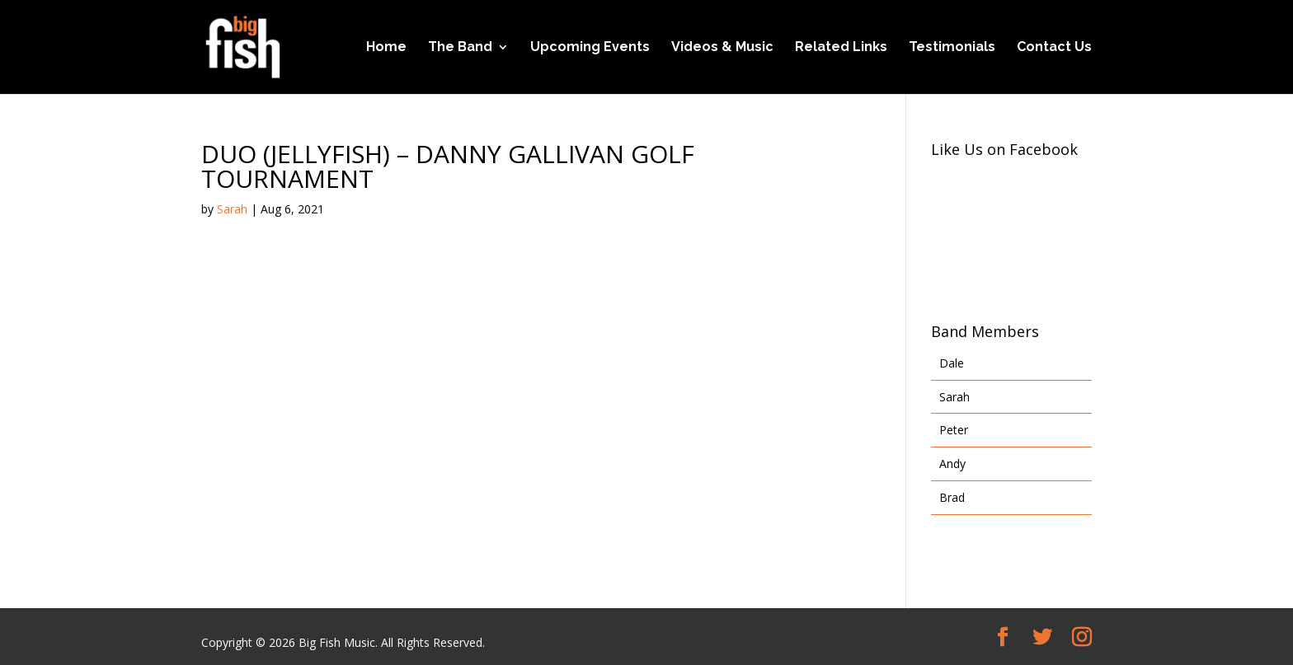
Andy (952, 463)
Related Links (841, 47)
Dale (951, 363)
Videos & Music (722, 47)
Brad (952, 497)
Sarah (232, 209)
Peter (953, 430)
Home (386, 47)
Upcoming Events (590, 47)
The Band (460, 47)
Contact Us (1054, 47)
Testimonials (952, 47)
